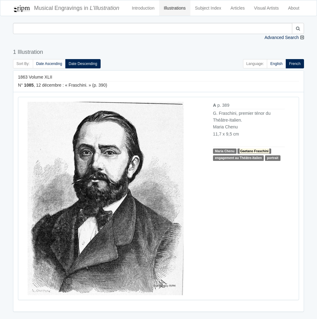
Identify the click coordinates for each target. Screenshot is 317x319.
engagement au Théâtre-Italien (238, 158)
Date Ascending (49, 64)
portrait (272, 158)
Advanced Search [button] (281, 37)
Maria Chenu (224, 151)
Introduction (143, 8)
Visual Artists (266, 8)
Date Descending (83, 64)
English (276, 64)
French (295, 64)
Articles (238, 8)
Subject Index (208, 8)
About (293, 8)
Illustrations (175, 8)
